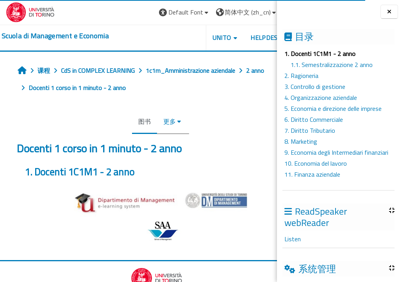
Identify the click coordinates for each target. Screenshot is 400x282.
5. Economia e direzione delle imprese (333, 108)
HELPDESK (229, 37)
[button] (148, 12)
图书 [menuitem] (126, 121)
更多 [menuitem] (151, 121)
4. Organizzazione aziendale (320, 97)
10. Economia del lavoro (315, 163)
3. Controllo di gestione (314, 86)
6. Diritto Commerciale (313, 119)
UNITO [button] (185, 37)
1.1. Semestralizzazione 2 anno (332, 64)
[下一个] (274, 175)
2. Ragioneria (301, 75)
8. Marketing (300, 141)
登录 (258, 12)
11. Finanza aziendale (312, 174)
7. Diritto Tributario (309, 130)
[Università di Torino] (30, 11)
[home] (55, 36)
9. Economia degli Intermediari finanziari (336, 152)
